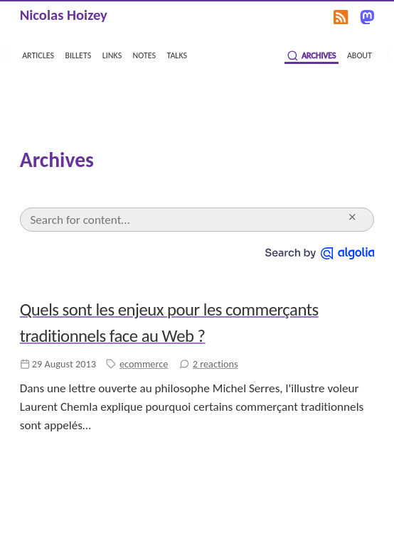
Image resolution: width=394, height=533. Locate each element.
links (112, 54)
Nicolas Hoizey (63, 15)
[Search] (186, 219)
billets (78, 54)
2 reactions (215, 363)
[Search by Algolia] (319, 251)
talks (177, 54)
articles (38, 54)
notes (144, 54)
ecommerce (143, 363)
